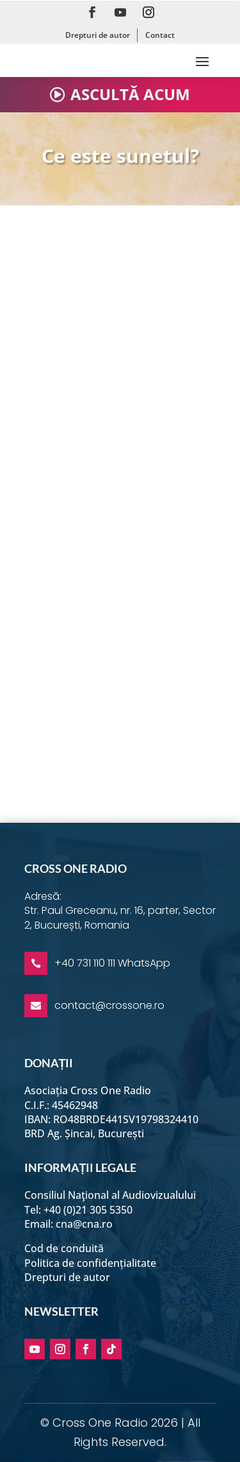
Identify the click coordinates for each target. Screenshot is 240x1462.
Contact (160, 35)
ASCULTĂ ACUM (130, 94)
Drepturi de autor (97, 35)
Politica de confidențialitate (90, 1263)
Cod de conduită (64, 1248)
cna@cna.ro (84, 1224)
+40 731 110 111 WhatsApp (112, 963)
